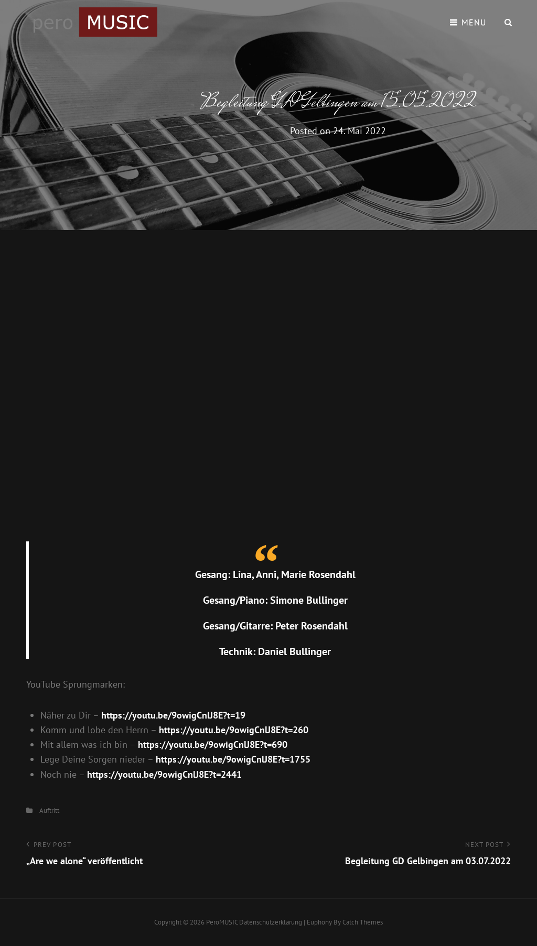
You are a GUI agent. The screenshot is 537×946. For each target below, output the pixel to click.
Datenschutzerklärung (270, 922)
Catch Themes (362, 922)
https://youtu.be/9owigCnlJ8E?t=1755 (233, 759)
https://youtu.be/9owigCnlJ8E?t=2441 (164, 774)
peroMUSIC (222, 922)
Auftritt (49, 810)
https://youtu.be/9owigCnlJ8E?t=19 (173, 715)
